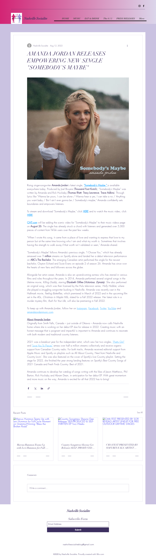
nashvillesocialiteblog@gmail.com (78, 544)
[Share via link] (48, 388)
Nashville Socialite (35, 18)
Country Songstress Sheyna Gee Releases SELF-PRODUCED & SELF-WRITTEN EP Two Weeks (77, 446)
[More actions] (127, 45)
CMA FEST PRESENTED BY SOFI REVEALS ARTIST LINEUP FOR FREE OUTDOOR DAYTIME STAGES (122, 446)
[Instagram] (139, 6)
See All (140, 412)
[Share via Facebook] (28, 388)
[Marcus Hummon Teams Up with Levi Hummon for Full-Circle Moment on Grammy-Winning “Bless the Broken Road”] (33, 429)
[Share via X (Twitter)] (35, 388)
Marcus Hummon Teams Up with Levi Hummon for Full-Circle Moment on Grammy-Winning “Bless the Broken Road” (31, 446)
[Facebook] (143, 6)
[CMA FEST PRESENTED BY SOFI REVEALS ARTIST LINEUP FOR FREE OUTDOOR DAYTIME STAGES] (123, 429)
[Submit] (78, 529)
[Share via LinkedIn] (42, 388)
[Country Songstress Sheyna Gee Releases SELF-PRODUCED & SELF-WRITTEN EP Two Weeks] (78, 429)
